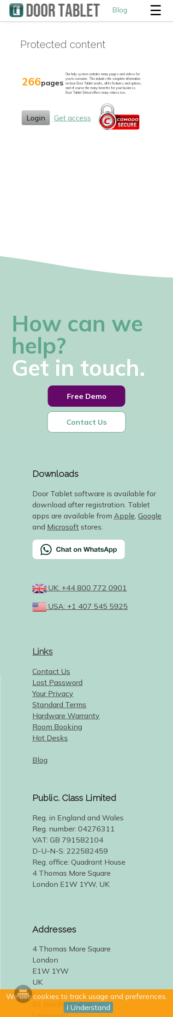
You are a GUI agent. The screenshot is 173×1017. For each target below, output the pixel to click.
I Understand (88, 1007)
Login (35, 117)
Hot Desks (50, 737)
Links (42, 651)
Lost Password (57, 682)
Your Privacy (52, 693)
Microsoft (63, 526)
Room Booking (57, 726)
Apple (124, 515)
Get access (72, 117)
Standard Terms (59, 704)
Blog (119, 9)
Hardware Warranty (66, 715)
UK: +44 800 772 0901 (86, 587)
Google (149, 515)
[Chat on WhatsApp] (98, 555)
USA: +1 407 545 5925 (87, 606)
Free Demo (87, 396)
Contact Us (86, 422)
